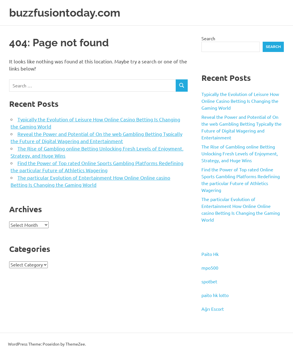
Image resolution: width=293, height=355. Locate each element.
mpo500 (209, 267)
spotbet (209, 281)
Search (208, 38)
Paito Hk (210, 254)
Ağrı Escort (212, 309)
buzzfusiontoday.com (64, 12)
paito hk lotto (215, 295)
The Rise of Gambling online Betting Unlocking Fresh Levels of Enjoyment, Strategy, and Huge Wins (239, 153)
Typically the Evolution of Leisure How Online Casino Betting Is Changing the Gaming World (240, 101)
